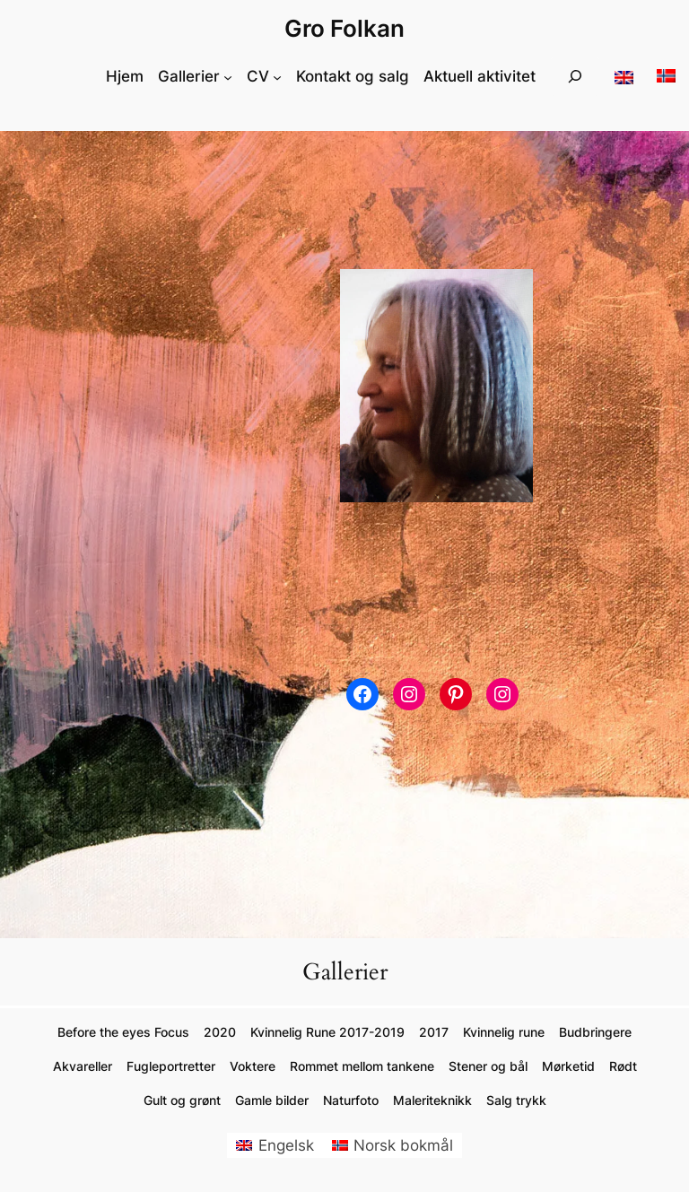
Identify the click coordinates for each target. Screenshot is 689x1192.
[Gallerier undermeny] (227, 76)
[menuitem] (275, 1146)
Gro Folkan (344, 28)
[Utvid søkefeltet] (575, 76)
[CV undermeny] (277, 76)
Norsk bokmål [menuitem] (403, 1145)
